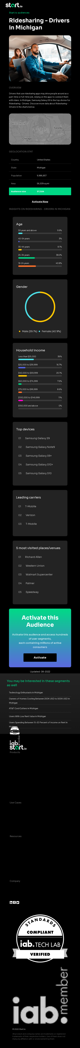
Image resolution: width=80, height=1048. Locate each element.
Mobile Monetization (21, 824)
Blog (12, 847)
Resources (16, 836)
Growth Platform (19, 780)
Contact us (16, 864)
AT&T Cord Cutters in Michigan (23, 708)
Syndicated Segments (22, 774)
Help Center (16, 869)
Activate (40, 657)
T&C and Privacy (19, 858)
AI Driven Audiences (21, 769)
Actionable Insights (21, 791)
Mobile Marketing (19, 819)
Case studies (17, 841)
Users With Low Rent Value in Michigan (27, 716)
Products (15, 752)
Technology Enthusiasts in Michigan (26, 692)
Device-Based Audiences (24, 763)
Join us (14, 892)
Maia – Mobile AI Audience (24, 757)
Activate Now (40, 201)
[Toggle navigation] (72, 5)
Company (15, 881)
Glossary (14, 853)
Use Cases (15, 802)
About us (15, 886)
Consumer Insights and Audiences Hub (31, 808)
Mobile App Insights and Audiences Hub (32, 813)
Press (13, 897)
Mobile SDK (16, 785)
